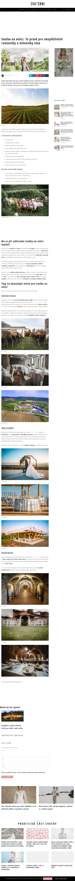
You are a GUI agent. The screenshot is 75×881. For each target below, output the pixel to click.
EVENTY (54, 9)
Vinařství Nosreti (35, 557)
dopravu (38, 251)
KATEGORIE (21, 9)
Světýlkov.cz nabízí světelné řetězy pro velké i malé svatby (67, 105)
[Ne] (73, 878)
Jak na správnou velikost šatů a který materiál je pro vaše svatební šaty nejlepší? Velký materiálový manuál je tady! (62, 845)
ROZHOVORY (35, 9)
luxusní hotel (35, 302)
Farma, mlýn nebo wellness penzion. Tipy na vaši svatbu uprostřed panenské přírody (67, 131)
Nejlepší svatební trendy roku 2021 (61, 866)
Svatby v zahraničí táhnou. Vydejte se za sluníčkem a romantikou (10, 867)
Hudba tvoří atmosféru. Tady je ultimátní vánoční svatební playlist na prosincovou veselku (12, 844)
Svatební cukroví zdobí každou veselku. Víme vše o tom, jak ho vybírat (37, 844)
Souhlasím (47, 878)
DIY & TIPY (41, 9)
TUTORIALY (28, 9)
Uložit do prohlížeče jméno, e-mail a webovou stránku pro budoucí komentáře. (23, 772)
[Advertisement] (37, 23)
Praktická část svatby (7, 735)
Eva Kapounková (9, 75)
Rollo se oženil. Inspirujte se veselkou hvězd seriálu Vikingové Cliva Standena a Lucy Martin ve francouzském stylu (67, 114)
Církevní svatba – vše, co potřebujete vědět (35, 866)
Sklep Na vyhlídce (34, 432)
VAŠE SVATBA (48, 9)
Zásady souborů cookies (61, 878)
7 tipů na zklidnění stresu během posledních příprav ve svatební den (67, 123)
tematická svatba (18, 735)
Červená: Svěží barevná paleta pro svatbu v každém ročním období (67, 147)
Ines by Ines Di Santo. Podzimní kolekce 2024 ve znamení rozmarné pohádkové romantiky (66, 139)
